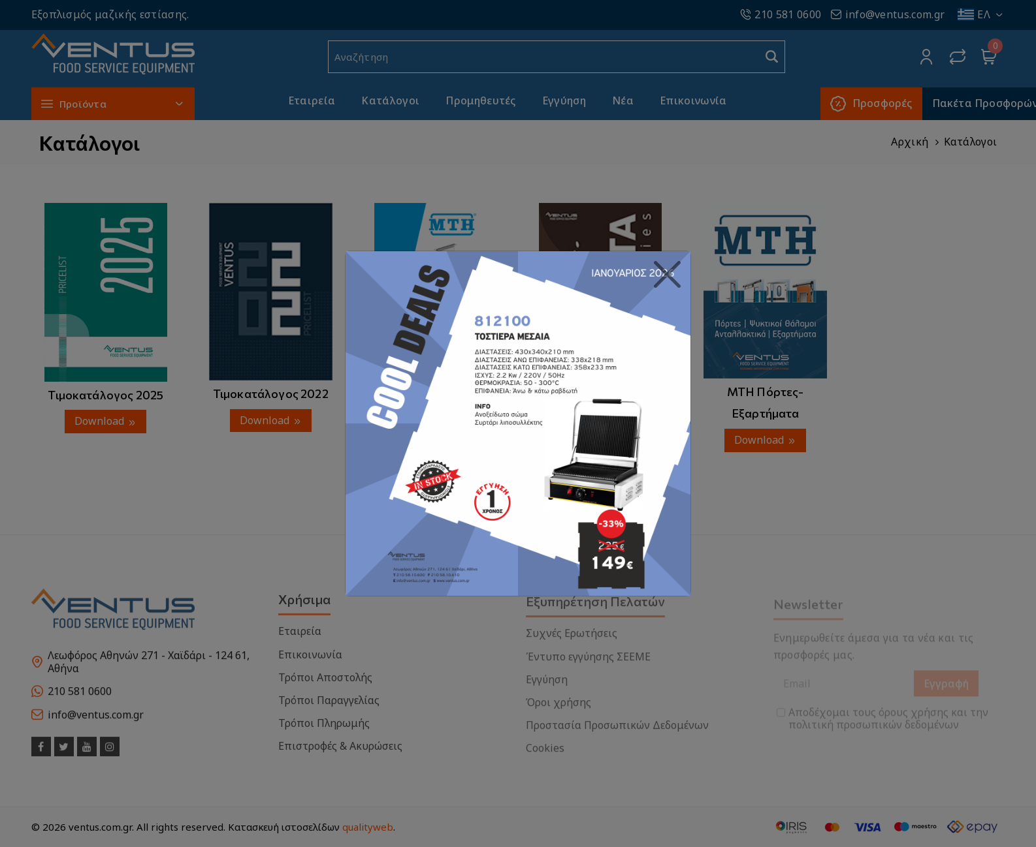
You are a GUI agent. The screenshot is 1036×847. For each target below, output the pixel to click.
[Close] (667, 274)
